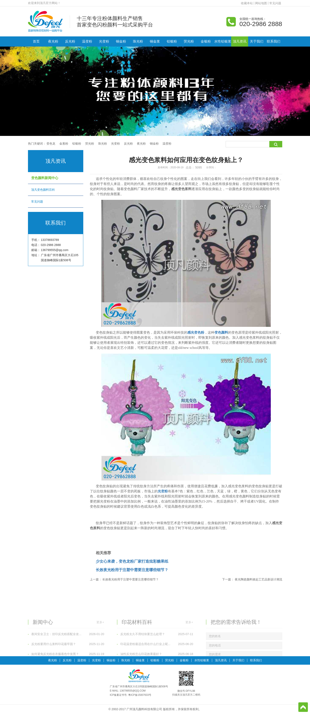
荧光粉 (189, 41)
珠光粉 (138, 41)
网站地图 (261, 3)
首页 (36, 41)
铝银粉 (172, 41)
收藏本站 (247, 3)
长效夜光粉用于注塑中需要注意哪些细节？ (132, 570)
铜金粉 (121, 41)
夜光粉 (53, 41)
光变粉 (104, 41)
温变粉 (87, 41)
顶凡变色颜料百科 (55, 189)
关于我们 (256, 41)
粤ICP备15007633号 (139, 694)
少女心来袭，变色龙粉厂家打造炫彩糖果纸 (132, 561)
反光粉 (70, 41)
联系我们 (273, 41)
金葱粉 (63, 143)
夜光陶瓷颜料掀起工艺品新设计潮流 (258, 579)
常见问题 (275, 3)
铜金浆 (155, 41)
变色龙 (50, 143)
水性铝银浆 (222, 41)
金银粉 (206, 41)
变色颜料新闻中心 (55, 178)
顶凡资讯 (239, 41)
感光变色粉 (195, 332)
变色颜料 (221, 332)
